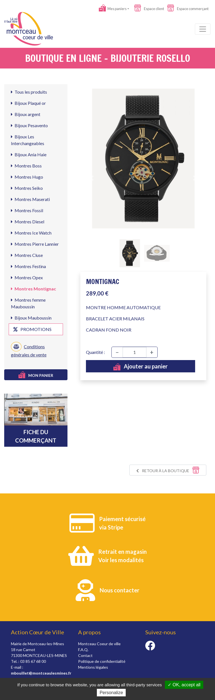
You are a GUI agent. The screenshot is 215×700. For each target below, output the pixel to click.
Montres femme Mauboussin (28, 303)
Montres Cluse (27, 255)
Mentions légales (93, 667)
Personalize (111, 692)
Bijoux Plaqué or (28, 103)
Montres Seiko (27, 188)
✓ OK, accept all (184, 684)
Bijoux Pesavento (29, 125)
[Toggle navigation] (203, 29)
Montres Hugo (27, 176)
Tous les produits (29, 91)
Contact (85, 655)
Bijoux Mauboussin (31, 317)
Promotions (32, 329)
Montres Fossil (27, 210)
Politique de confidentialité (101, 661)
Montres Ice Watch (31, 232)
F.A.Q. (83, 649)
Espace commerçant (188, 8)
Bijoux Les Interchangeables (27, 140)
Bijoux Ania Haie (28, 154)
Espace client (149, 8)
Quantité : (95, 352)
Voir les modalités (121, 560)
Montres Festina (28, 266)
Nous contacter (119, 590)
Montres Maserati (30, 199)
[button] (92, 178)
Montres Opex (27, 277)
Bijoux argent (25, 114)
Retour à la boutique (167, 470)
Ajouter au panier (140, 366)
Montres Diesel (27, 221)
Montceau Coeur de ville (99, 643)
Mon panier (35, 374)
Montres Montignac (33, 288)
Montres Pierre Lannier (35, 244)
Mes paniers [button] (113, 8)
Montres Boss (26, 165)
